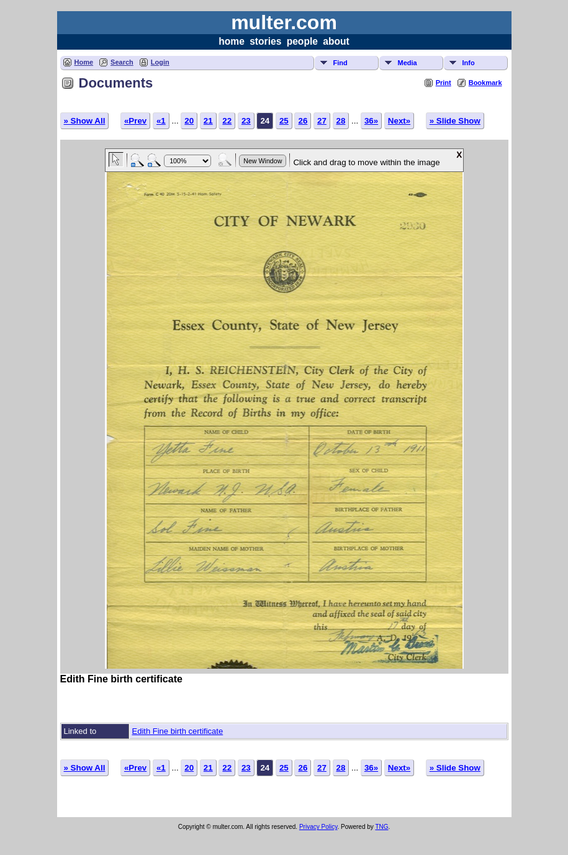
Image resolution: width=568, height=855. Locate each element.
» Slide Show (455, 120)
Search (121, 62)
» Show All (85, 120)
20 (189, 120)
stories (265, 41)
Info (468, 62)
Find (340, 62)
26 (302, 120)
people (302, 41)
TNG (381, 826)
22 (227, 120)
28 (341, 120)
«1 (161, 120)
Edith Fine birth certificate (177, 731)
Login (160, 62)
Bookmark (485, 82)
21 (208, 120)
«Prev (135, 120)
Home (84, 62)
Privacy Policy (318, 826)
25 (284, 120)
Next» (399, 120)
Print (443, 82)
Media (407, 62)
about (336, 41)
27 (322, 120)
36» (371, 120)
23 (246, 120)
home (232, 41)
